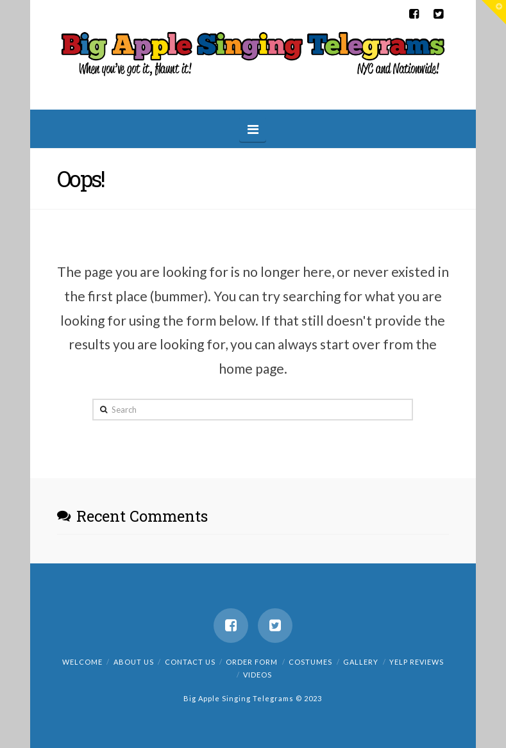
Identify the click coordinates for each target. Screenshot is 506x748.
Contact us (190, 662)
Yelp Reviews (416, 662)
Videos (257, 674)
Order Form (252, 662)
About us (134, 662)
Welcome (82, 662)
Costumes (310, 662)
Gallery (360, 662)
